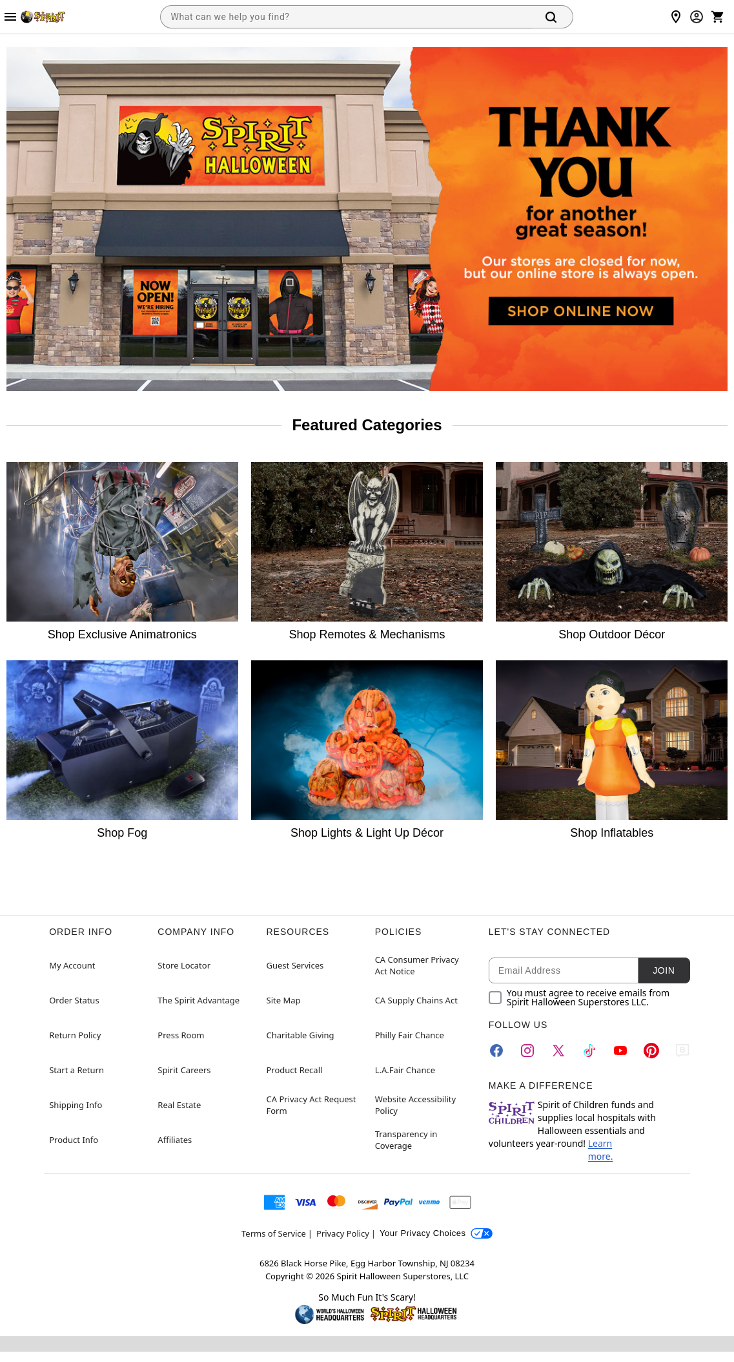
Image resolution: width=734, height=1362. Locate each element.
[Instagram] (527, 1050)
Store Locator (184, 965)
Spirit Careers (184, 1070)
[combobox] (346, 16)
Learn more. (600, 1149)
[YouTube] (620, 1050)
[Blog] (682, 1050)
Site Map (284, 1000)
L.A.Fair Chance (405, 1070)
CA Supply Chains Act (416, 1000)
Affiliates (175, 1140)
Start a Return (76, 1070)
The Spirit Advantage (199, 1000)
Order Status (74, 1000)
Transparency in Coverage (406, 1139)
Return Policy (75, 1035)
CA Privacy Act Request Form (311, 1104)
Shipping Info (75, 1105)
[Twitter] (558, 1050)
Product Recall (295, 1070)
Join (664, 970)
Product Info (73, 1140)
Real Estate (179, 1105)
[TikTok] (589, 1050)
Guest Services (295, 965)
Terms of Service (273, 1233)
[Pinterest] (651, 1050)
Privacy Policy (342, 1233)
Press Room (181, 1035)
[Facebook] (496, 1050)
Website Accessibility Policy (415, 1104)
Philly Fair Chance (409, 1035)
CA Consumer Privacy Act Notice (417, 965)
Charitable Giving (300, 1035)
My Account (72, 965)
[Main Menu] (10, 16)
